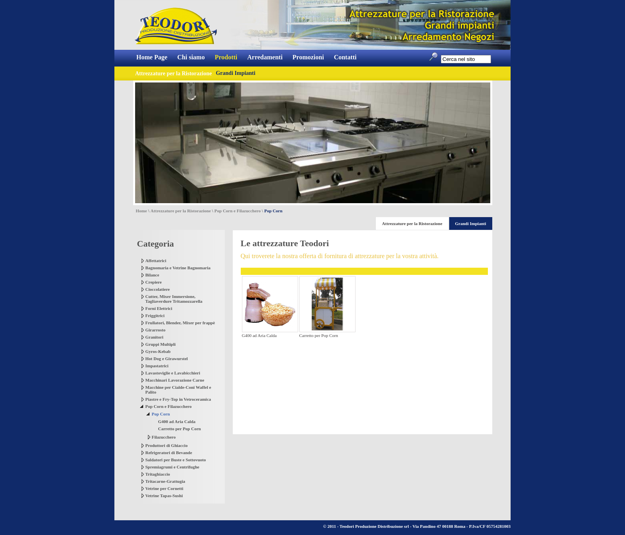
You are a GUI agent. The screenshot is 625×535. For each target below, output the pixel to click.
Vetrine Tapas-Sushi (164, 495)
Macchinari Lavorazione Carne (174, 380)
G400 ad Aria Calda (177, 421)
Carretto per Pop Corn (179, 428)
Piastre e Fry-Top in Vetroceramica (178, 399)
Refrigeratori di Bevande (168, 452)
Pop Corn (161, 414)
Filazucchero (164, 437)
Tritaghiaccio (157, 474)
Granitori (154, 337)
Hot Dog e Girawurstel (166, 358)
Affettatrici (156, 260)
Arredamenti (265, 57)
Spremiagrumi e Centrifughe (172, 466)
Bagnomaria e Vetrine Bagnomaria (177, 267)
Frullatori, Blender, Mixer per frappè (180, 322)
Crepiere (153, 282)
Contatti (345, 57)
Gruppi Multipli (160, 344)
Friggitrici (155, 315)
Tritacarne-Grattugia (165, 481)
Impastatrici (157, 365)
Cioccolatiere (157, 289)
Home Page (151, 57)
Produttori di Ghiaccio (166, 445)
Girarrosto (155, 329)
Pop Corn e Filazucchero (237, 210)
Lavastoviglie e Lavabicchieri (172, 372)
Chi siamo (191, 57)
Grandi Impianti (235, 73)
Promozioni (308, 57)
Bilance (152, 274)
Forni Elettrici (159, 308)
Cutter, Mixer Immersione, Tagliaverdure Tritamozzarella (173, 299)
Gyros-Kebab (158, 351)
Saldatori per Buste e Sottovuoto (175, 459)
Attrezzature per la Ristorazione (181, 210)
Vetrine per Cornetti (164, 488)
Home (141, 210)
